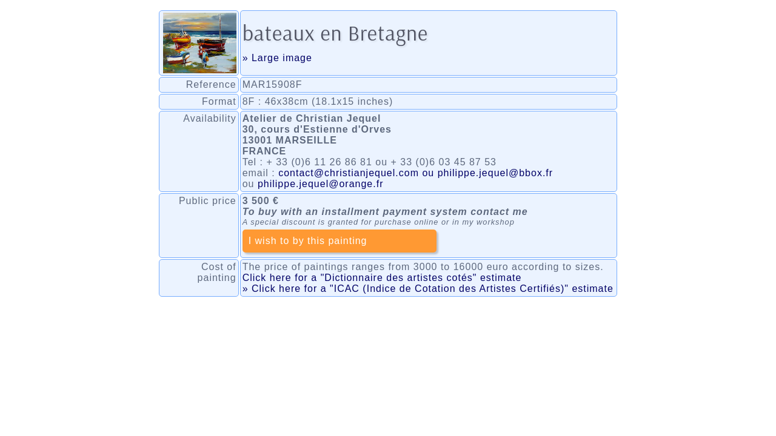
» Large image (277, 58)
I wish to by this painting (308, 241)
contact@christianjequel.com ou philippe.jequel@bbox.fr (415, 173)
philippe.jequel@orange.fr (321, 184)
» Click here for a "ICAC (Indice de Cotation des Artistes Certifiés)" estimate (428, 288)
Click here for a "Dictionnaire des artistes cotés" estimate (382, 277)
